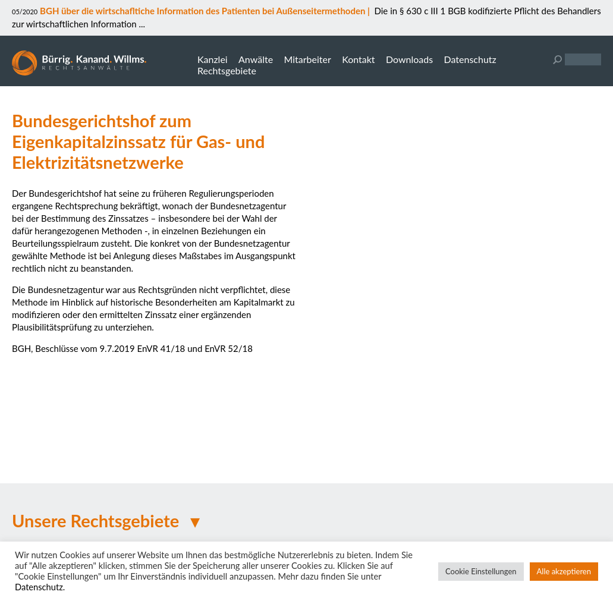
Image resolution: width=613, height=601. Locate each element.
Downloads (409, 59)
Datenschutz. (40, 587)
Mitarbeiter (307, 59)
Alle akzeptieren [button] (564, 571)
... (141, 23)
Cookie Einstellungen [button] (481, 571)
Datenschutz (470, 59)
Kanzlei (212, 59)
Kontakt (358, 59)
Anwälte (255, 59)
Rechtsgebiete (226, 70)
